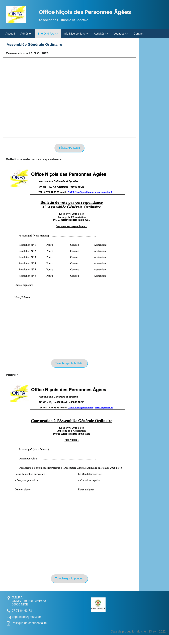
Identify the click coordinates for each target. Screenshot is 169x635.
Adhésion (26, 33)
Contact (138, 33)
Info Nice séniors (76, 33)
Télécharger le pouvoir (69, 578)
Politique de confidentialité (29, 623)
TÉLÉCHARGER (69, 147)
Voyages (121, 33)
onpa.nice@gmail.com (27, 616)
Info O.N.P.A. (48, 33)
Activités (101, 33)
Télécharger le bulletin (69, 363)
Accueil (10, 33)
